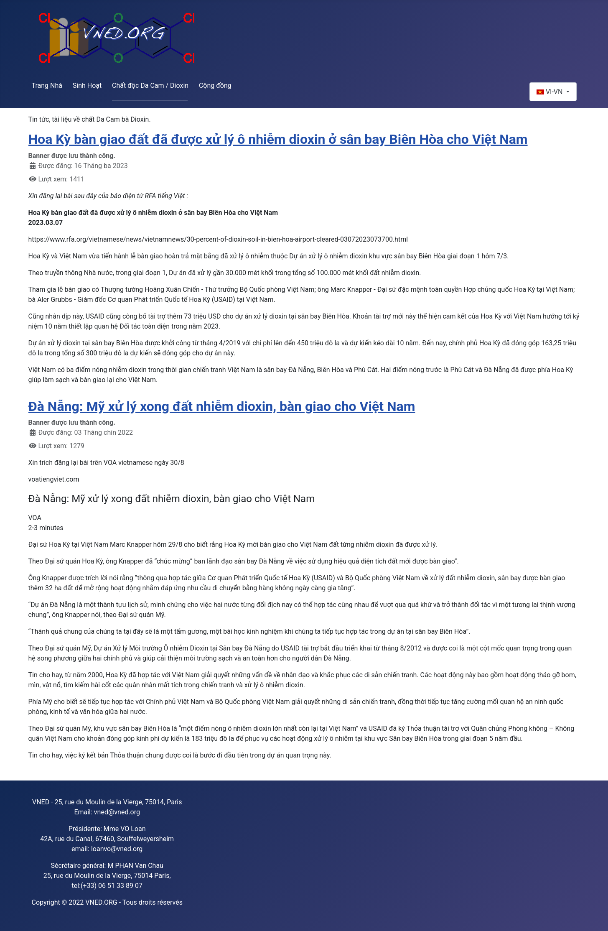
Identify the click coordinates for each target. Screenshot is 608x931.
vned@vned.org (117, 812)
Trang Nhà (47, 85)
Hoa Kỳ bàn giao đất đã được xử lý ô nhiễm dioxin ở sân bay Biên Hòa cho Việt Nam (278, 139)
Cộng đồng (215, 85)
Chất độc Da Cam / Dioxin (150, 85)
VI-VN (551, 92)
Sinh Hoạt (87, 85)
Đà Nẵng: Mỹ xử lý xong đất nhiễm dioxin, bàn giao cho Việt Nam (221, 406)
